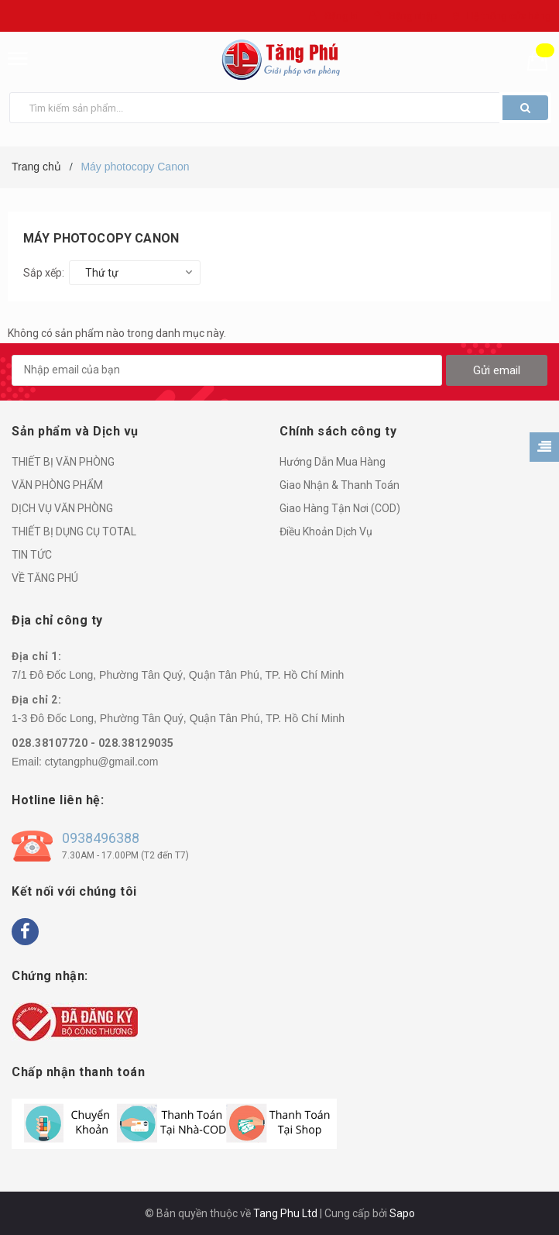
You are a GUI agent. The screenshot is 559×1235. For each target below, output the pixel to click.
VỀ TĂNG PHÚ (45, 578)
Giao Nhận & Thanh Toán (340, 485)
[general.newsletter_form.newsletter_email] (227, 370)
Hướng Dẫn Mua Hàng (333, 462)
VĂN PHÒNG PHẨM (57, 485)
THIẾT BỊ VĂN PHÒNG (63, 462)
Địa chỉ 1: (36, 656)
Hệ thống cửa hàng (509, 16)
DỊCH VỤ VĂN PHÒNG (62, 508)
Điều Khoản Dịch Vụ (326, 531)
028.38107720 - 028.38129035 (93, 743)
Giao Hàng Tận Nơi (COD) (340, 508)
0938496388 (100, 838)
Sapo (402, 1213)
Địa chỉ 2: (36, 699)
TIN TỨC (32, 555)
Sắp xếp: (43, 273)
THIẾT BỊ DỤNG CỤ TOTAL (74, 531)
